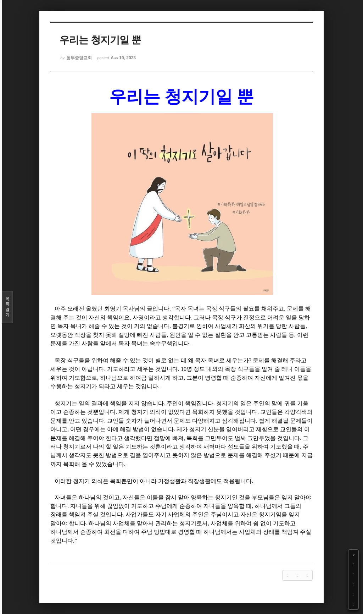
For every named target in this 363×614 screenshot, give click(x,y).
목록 (7, 307)
